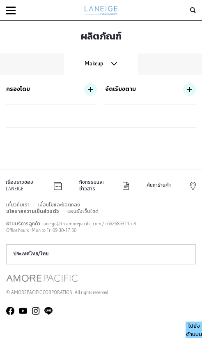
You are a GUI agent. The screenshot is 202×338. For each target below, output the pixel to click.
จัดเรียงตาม (120, 89)
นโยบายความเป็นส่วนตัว (32, 211)
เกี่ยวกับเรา (18, 205)
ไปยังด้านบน (194, 330)
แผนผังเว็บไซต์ (83, 211)
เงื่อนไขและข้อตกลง (59, 205)
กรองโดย (18, 89)
